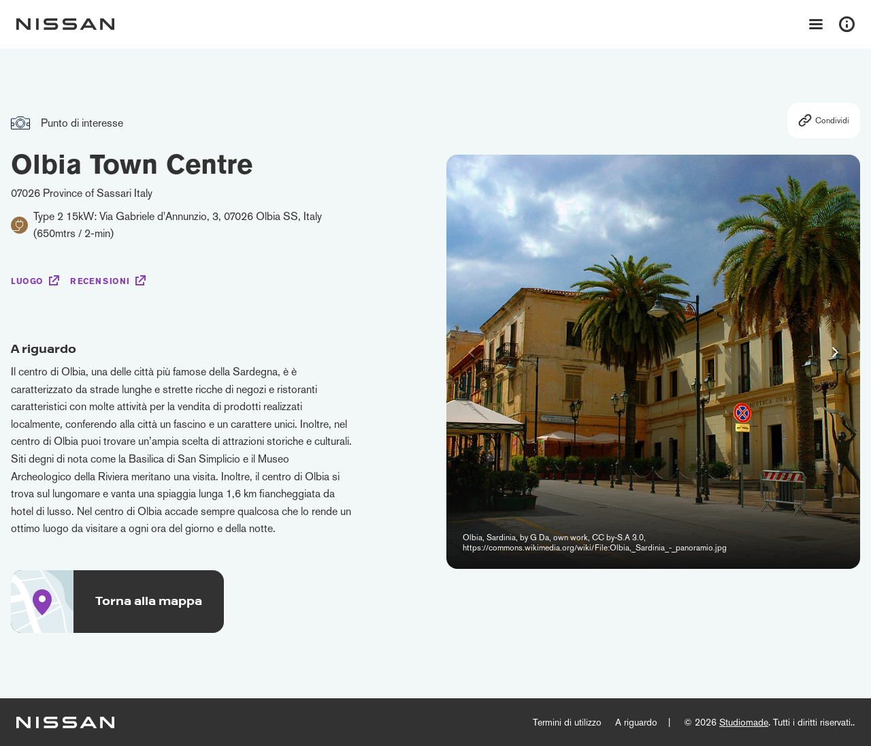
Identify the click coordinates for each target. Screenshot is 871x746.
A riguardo (636, 722)
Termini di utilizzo (567, 722)
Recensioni (100, 281)
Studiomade (743, 722)
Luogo (27, 281)
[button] (835, 352)
